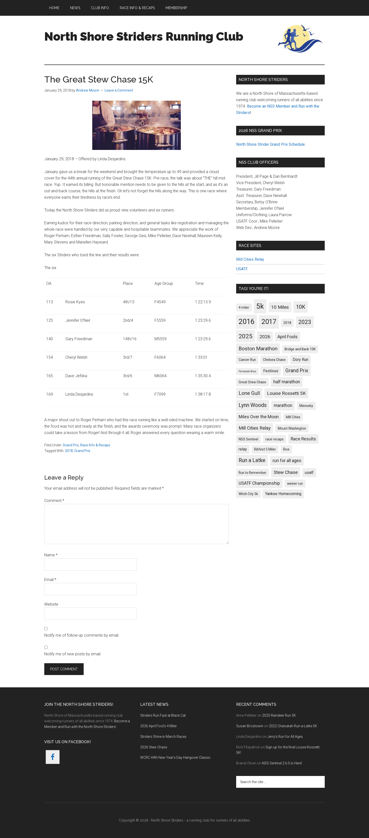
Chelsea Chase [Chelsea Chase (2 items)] (274, 360)
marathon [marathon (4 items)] (283, 405)
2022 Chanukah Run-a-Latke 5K (293, 726)
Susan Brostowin (249, 726)
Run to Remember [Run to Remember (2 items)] (252, 473)
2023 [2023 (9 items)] (304, 322)
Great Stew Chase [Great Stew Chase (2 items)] (252, 382)
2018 (69, 451)
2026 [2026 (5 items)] (265, 336)
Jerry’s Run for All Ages (285, 737)
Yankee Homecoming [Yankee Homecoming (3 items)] (283, 493)
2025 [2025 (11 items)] (245, 336)
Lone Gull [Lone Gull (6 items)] (249, 393)
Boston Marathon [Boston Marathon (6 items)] (258, 349)
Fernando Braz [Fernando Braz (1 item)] (247, 371)
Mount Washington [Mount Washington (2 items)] (292, 428)
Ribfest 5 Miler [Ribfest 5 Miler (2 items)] (265, 449)
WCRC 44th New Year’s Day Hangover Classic (175, 757)
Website (51, 604)
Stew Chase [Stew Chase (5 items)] (286, 472)
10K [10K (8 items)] (300, 307)
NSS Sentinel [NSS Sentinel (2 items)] (248, 439)
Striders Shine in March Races (163, 737)
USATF (242, 269)
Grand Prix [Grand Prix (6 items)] (296, 370)
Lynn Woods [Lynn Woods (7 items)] (253, 405)
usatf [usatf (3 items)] (309, 472)
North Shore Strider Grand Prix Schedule (270, 144)
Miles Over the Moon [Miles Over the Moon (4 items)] (259, 416)
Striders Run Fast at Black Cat (163, 715)
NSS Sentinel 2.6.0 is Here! (282, 763)
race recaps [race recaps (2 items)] (274, 439)
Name (51, 555)
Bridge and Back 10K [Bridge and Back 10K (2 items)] (300, 349)
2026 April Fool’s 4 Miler (158, 726)
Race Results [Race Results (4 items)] (303, 438)
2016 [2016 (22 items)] (246, 321)
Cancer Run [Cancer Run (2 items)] (247, 360)
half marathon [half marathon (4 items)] (286, 381)
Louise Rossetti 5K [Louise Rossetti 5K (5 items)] (286, 393)
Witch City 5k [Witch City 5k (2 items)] (248, 494)
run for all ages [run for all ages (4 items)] (287, 460)
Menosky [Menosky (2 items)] (306, 406)
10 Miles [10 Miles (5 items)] (280, 307)
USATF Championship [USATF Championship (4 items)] (259, 483)
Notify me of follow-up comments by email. (81, 635)
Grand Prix (71, 445)
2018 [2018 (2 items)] (287, 323)
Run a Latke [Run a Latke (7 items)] (252, 460)
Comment (54, 500)
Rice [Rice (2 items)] (286, 449)
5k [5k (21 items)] (260, 306)
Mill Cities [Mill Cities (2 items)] (293, 417)
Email (50, 579)
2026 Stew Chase (153, 747)
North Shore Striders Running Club (143, 36)
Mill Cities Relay (250, 259)
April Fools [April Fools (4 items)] (287, 336)
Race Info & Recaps (95, 445)
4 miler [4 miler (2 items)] (244, 307)
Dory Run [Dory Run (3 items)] (300, 359)
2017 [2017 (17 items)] (268, 322)
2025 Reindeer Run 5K (279, 715)
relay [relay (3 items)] (243, 449)
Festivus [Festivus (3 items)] (270, 371)
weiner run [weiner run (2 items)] (295, 483)
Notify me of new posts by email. (72, 654)
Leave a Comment (119, 90)
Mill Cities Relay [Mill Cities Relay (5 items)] (255, 428)
